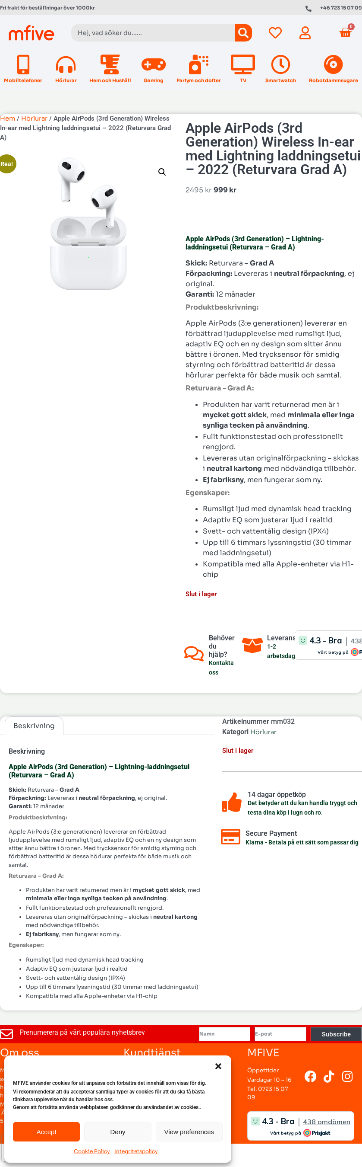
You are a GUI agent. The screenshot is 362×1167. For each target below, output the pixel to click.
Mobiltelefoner (23, 80)
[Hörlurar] (66, 64)
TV (243, 80)
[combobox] (153, 33)
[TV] (243, 64)
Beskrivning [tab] (34, 725)
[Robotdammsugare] (333, 64)
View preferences (189, 1131)
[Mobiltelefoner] (23, 64)
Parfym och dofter (198, 80)
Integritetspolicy (136, 1151)
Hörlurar (66, 80)
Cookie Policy (92, 1151)
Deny (117, 1131)
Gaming (154, 80)
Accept (47, 1131)
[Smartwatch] (280, 64)
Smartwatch (280, 80)
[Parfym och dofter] (198, 64)
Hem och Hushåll (110, 80)
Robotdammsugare (333, 80)
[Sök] (243, 33)
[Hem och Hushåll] (110, 64)
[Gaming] (154, 64)
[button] (218, 1066)
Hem (7, 118)
